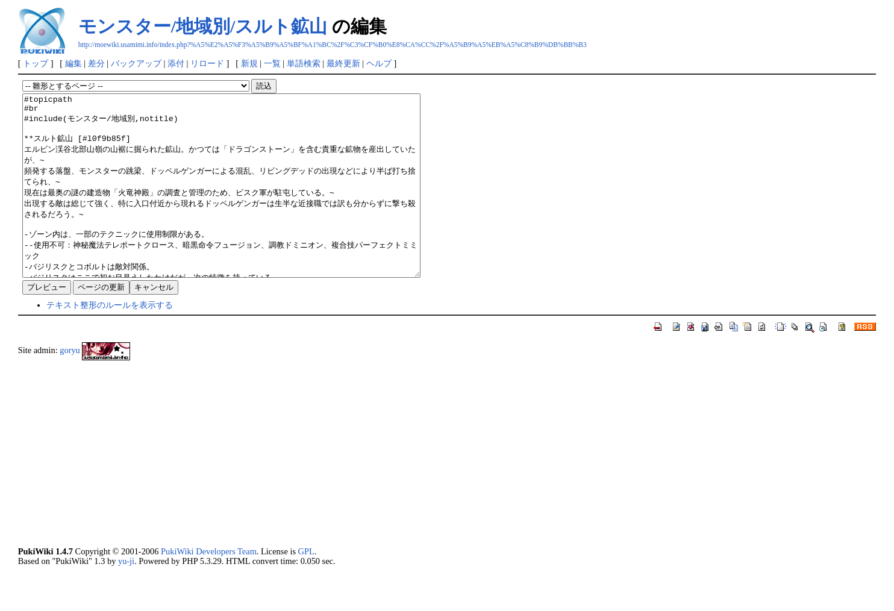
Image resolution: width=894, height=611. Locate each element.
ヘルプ (379, 63)
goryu (70, 386)
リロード (207, 63)
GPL (306, 587)
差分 (96, 63)
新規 (249, 63)
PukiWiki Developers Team (209, 587)
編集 (73, 63)
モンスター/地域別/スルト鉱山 (203, 26)
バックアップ (136, 63)
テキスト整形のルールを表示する (109, 341)
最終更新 (343, 63)
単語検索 (303, 63)
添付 (175, 63)
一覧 (272, 63)
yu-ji (126, 597)
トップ (35, 63)
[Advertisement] (379, 489)
